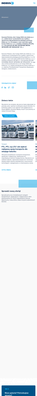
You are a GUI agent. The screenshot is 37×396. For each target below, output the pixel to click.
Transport (4, 144)
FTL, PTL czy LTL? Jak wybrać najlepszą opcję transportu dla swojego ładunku (14, 149)
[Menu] (34, 3)
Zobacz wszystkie (10, 115)
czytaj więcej (6, 170)
